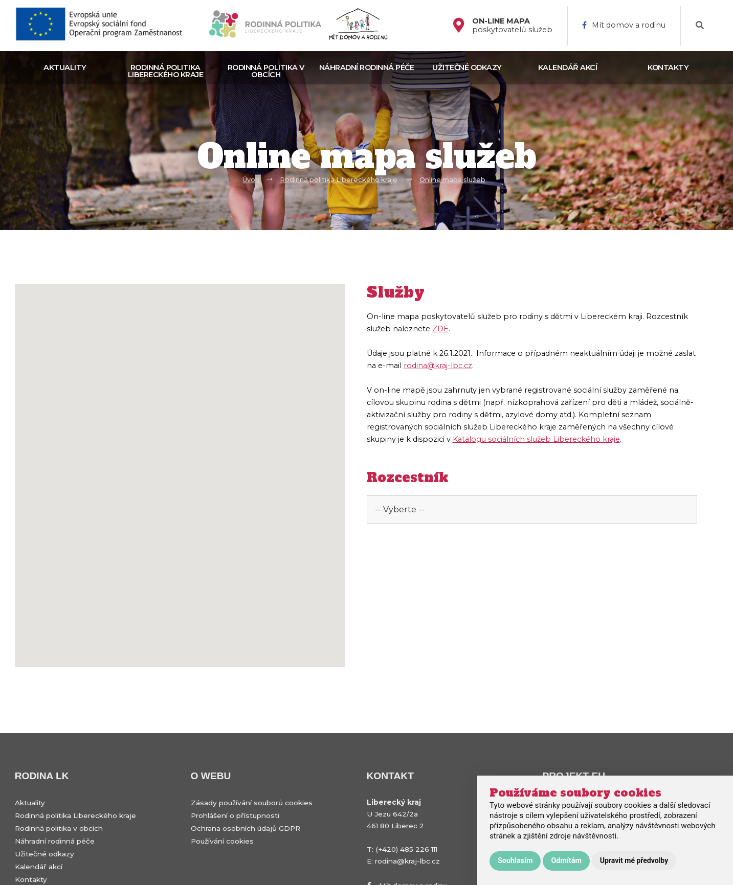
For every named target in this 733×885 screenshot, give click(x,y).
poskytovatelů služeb (512, 25)
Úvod (251, 180)
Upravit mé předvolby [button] (634, 860)
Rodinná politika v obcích (266, 71)
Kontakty (668, 67)
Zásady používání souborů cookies (252, 803)
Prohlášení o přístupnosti (235, 815)
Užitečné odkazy (467, 67)
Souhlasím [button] (515, 860)
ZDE (440, 328)
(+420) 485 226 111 (406, 849)
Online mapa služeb (452, 180)
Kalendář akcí (567, 67)
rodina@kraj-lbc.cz (438, 365)
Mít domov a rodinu (623, 25)
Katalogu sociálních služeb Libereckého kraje (536, 439)
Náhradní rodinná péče (366, 67)
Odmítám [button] (566, 860)
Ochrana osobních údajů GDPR (245, 828)
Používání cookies (222, 841)
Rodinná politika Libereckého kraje (166, 71)
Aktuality (64, 67)
